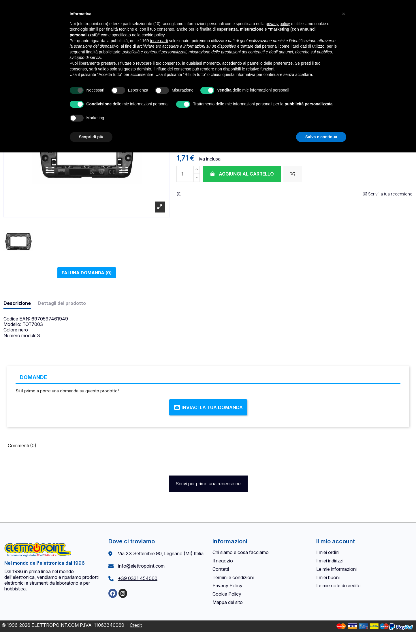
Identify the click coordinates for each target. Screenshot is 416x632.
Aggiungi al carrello (242, 174)
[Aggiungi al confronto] (292, 174)
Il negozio (222, 561)
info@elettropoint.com (141, 566)
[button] (343, 13)
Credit (136, 625)
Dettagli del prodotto (62, 303)
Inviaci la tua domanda (208, 407)
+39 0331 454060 (137, 578)
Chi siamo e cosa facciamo (240, 552)
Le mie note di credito (338, 585)
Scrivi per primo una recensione (208, 483)
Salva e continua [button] (321, 137)
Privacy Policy (227, 585)
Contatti (220, 569)
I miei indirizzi (329, 561)
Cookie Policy (226, 594)
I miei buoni (328, 577)
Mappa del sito (227, 602)
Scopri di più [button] (91, 137)
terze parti (159, 40)
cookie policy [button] (153, 35)
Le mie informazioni (336, 569)
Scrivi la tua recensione (388, 193)
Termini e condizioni (233, 577)
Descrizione (17, 303)
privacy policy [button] (278, 23)
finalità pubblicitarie (103, 52)
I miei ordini (327, 552)
